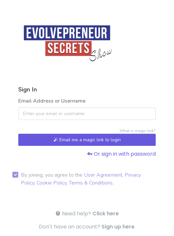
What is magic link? (137, 130)
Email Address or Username (52, 101)
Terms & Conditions (91, 183)
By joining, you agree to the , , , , (81, 179)
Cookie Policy (52, 183)
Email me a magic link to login (87, 140)
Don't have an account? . (87, 226)
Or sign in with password (121, 154)
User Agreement (103, 175)
